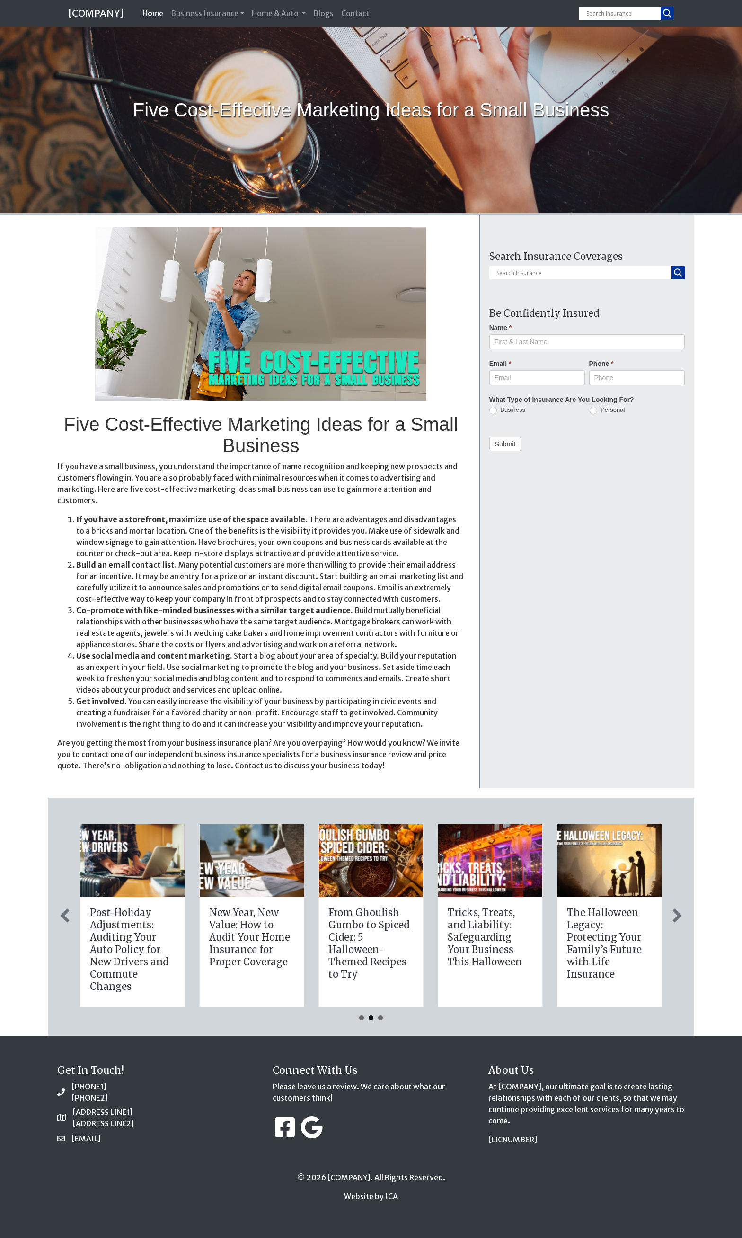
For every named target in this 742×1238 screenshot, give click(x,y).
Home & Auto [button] (276, 13)
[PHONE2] (90, 1098)
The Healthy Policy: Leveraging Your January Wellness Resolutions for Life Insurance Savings (264, 949)
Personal (607, 410)
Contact (355, 13)
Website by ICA (371, 1196)
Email (500, 363)
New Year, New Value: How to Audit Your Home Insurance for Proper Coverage (501, 937)
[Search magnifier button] (667, 13)
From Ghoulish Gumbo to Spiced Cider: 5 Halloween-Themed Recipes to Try (621, 943)
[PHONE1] (89, 1086)
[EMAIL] (86, 1138)
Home (154, 12)
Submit (505, 444)
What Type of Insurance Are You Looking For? (561, 399)
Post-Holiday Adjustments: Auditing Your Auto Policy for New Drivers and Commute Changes (381, 949)
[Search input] (622, 13)
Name (500, 327)
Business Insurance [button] (204, 13)
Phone (601, 363)
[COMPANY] (96, 13)
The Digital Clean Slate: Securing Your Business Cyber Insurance (145, 931)
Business (507, 410)
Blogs (323, 13)
